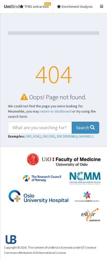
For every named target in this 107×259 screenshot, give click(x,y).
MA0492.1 (86, 136)
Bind (12, 6)
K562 (37, 136)
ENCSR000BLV (67, 136)
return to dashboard (55, 111)
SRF (28, 136)
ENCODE (49, 136)
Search (85, 128)
